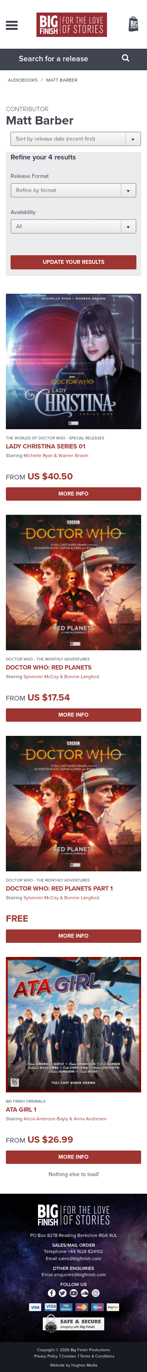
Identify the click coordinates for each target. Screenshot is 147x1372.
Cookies (69, 1356)
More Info (73, 494)
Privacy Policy (46, 1356)
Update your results (73, 262)
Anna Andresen (90, 1118)
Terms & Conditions (97, 1356)
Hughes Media (84, 1365)
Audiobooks (23, 80)
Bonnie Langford (81, 676)
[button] (75, 139)
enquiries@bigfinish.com (80, 1274)
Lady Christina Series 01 (45, 446)
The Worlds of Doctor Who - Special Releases (55, 438)
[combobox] (64, 58)
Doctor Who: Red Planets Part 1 (59, 888)
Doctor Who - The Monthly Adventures (48, 659)
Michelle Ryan (38, 455)
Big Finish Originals (25, 1101)
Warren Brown (73, 455)
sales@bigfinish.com (79, 1258)
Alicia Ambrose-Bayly (46, 1118)
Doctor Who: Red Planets (49, 667)
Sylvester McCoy (41, 676)
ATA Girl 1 (21, 1109)
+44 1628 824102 (85, 1251)
